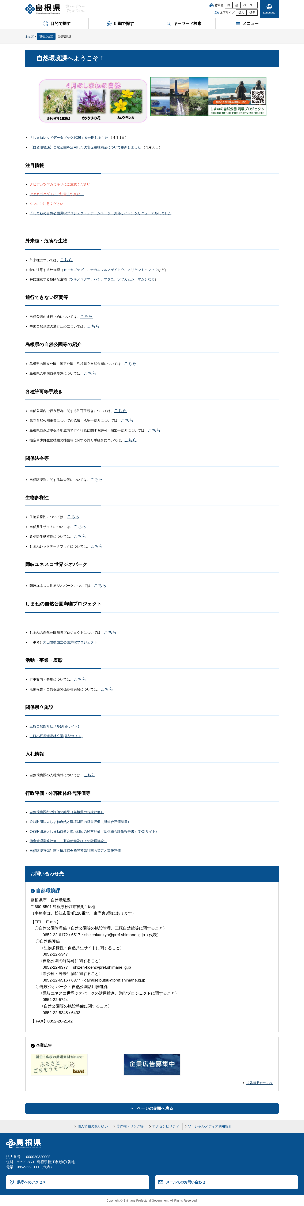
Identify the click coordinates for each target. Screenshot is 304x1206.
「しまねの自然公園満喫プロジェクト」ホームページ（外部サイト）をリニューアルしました (100, 213)
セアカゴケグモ (75, 270)
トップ (29, 36)
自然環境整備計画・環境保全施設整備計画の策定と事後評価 (75, 850)
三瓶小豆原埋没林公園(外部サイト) (56, 736)
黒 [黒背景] (236, 5)
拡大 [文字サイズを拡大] (241, 12)
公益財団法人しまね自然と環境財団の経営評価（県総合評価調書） (80, 822)
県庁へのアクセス (31, 1182)
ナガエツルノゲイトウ (107, 270)
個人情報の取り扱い (92, 1126)
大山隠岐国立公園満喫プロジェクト (70, 642)
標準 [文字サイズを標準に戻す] (252, 12)
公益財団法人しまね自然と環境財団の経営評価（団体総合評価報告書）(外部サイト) (93, 831)
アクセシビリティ (165, 1126)
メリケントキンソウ (143, 270)
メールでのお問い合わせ (185, 1182)
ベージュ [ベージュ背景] (249, 5)
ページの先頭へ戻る (155, 1108)
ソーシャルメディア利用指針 (210, 1126)
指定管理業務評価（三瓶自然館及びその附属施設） (68, 841)
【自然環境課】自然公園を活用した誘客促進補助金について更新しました (86, 147)
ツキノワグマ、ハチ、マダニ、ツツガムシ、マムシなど (112, 279)
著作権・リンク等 (130, 1126)
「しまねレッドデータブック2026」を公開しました (69, 137)
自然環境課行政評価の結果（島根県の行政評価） (67, 812)
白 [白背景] (228, 5)
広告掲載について (259, 1083)
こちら (86, 316)
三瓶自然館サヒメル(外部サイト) (54, 726)
